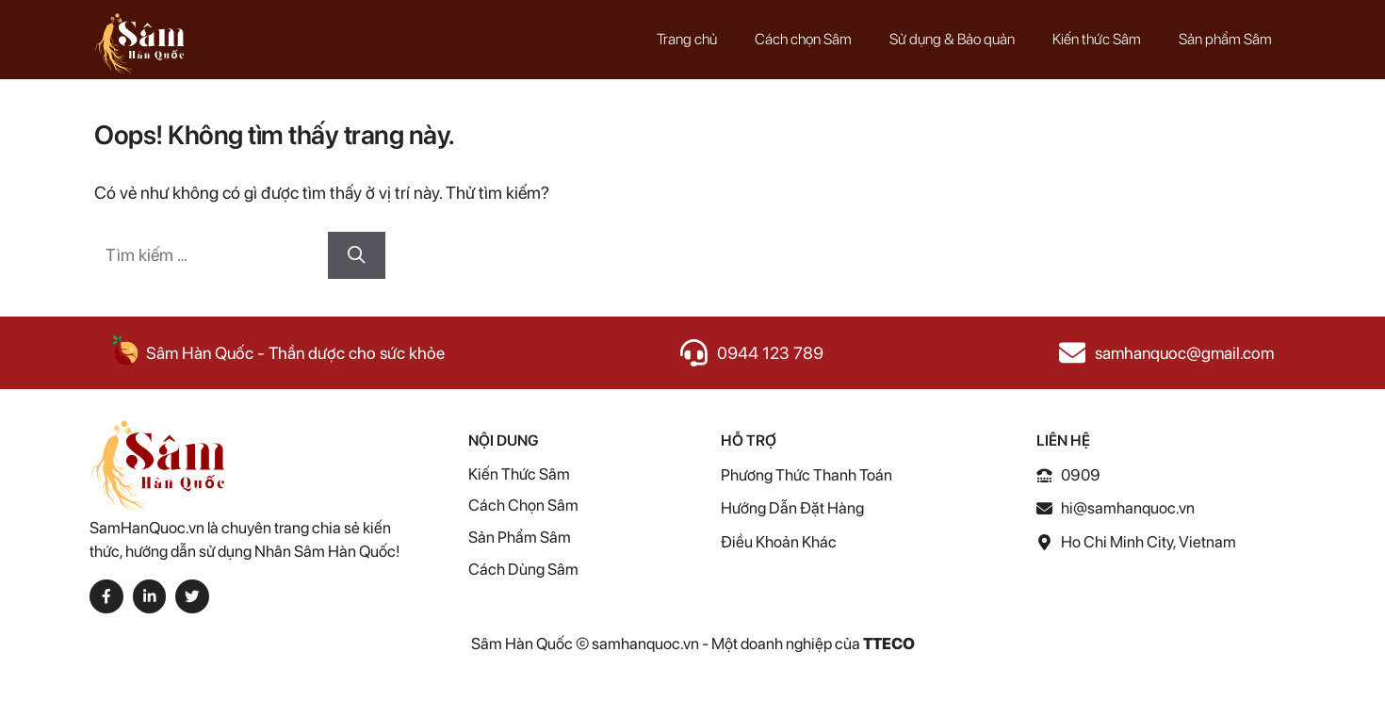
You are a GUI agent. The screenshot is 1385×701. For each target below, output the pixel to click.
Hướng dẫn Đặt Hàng (792, 507)
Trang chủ (687, 39)
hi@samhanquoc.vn (1128, 507)
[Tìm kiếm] (356, 255)
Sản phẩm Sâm (1225, 39)
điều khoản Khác (779, 541)
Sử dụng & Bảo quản (952, 39)
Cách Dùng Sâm (523, 569)
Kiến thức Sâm (1096, 39)
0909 (1080, 474)
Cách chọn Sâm (803, 39)
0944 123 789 (770, 353)
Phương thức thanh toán (806, 474)
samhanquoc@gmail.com (1184, 353)
